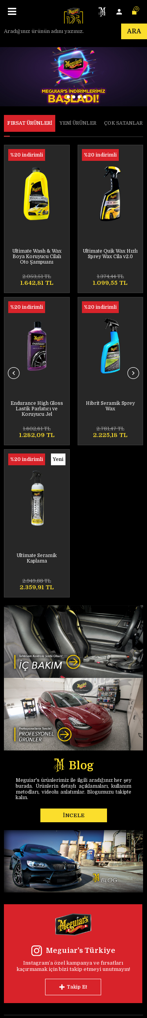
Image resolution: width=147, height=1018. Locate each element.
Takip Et (77, 682)
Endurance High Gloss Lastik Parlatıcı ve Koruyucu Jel (110, 256)
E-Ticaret (47, 1008)
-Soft (28, 1008)
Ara (134, 31)
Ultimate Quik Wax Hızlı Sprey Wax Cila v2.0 (36, 253)
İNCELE (74, 511)
